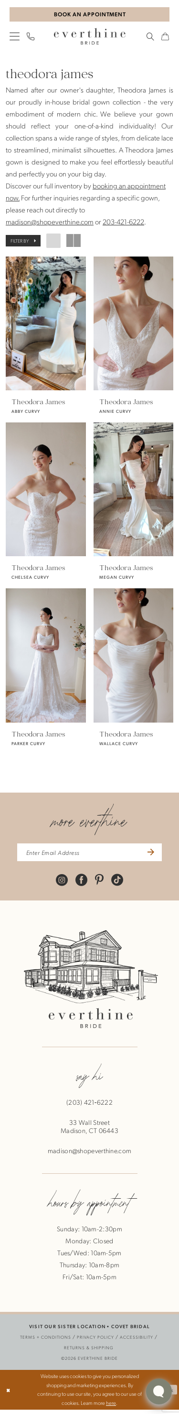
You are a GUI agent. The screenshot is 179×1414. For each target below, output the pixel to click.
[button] (14, 38)
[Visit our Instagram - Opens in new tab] (61, 883)
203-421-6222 (123, 223)
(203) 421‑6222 (89, 1107)
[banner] (90, 38)
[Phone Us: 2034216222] (30, 38)
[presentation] (46, 325)
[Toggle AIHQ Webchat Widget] (159, 1391)
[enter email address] (89, 855)
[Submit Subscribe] (156, 855)
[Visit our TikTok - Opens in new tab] (117, 883)
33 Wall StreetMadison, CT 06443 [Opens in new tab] (89, 1131)
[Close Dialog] (9, 1394)
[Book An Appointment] (89, 15)
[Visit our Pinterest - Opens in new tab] (99, 883)
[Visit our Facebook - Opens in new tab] (81, 883)
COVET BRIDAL (130, 1331)
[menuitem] (14, 38)
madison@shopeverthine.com (50, 223)
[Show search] (150, 38)
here (111, 1407)
